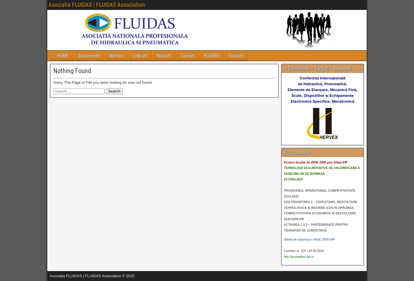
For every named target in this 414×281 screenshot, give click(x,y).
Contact (235, 55)
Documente (89, 55)
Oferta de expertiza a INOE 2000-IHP (309, 239)
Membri (116, 55)
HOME (62, 55)
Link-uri (140, 55)
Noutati (164, 55)
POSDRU (211, 55)
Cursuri (187, 55)
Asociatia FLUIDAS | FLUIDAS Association (96, 4)
